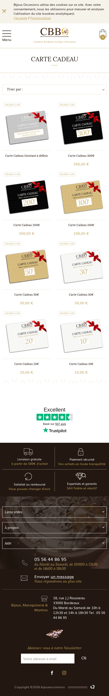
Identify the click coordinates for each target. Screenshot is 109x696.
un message (62, 576)
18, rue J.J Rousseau (69, 597)
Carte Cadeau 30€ (81, 294)
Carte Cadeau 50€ (26, 294)
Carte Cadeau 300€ (81, 155)
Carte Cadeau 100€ (81, 225)
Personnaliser (40, 18)
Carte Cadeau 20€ (26, 364)
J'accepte (20, 18)
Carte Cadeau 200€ (26, 225)
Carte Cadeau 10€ (81, 364)
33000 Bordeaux (66, 602)
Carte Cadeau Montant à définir (26, 155)
